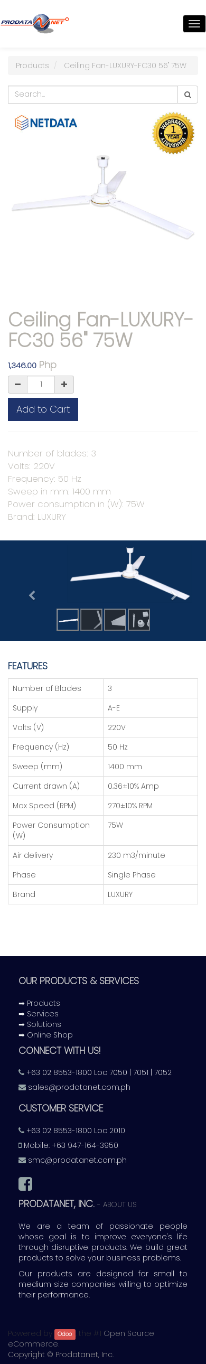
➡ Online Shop (45, 1035)
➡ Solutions (39, 1024)
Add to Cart (43, 409)
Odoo (65, 1334)
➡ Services (38, 1013)
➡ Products (39, 1003)
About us (120, 1205)
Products (32, 65)
